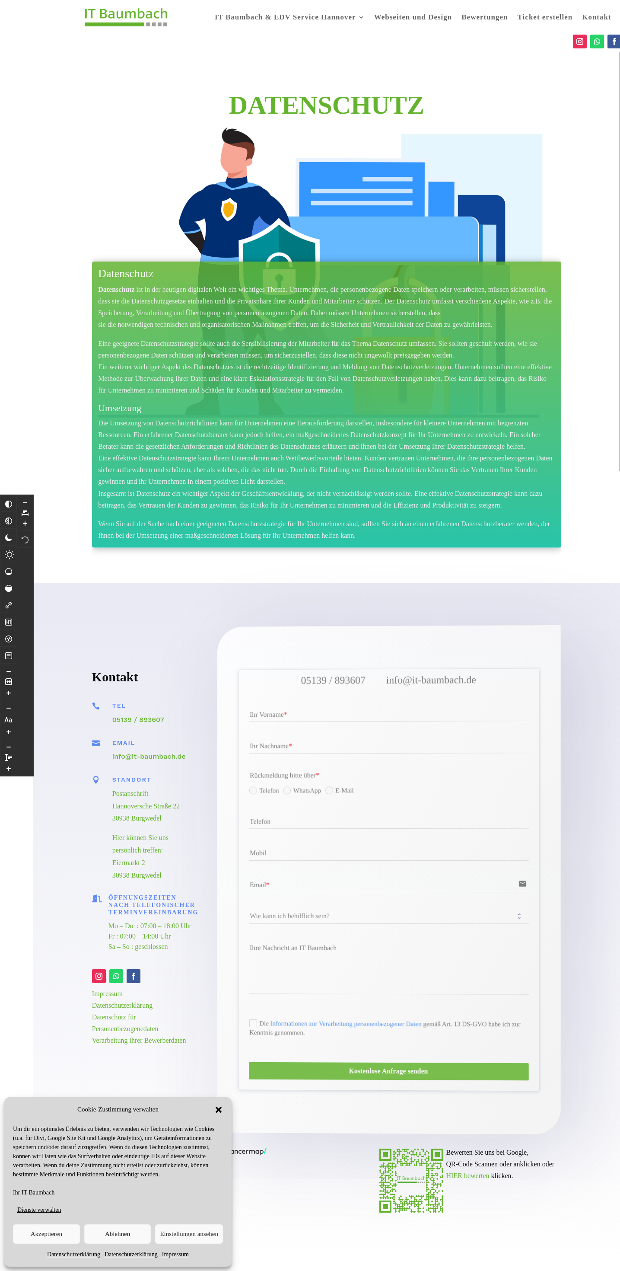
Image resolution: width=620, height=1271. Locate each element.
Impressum (175, 1254)
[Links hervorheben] (8, 604)
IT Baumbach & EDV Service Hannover (285, 17)
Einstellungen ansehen (189, 1233)
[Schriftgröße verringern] (8, 707)
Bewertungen (484, 17)
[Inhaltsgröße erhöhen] (8, 692)
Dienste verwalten (39, 1210)
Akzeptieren (46, 1233)
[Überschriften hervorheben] (8, 621)
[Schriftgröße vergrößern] (8, 731)
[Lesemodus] (8, 655)
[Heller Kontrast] (9, 553)
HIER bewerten (468, 1175)
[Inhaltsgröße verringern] (8, 671)
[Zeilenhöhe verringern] (8, 746)
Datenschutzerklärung (73, 1254)
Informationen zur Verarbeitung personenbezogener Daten (360, 1020)
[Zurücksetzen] (25, 539)
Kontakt (596, 17)
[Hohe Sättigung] (8, 587)
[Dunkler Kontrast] (8, 537)
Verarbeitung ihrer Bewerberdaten (139, 1040)
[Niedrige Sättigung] (8, 570)
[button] (218, 1109)
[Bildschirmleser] (8, 638)
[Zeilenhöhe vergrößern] (8, 768)
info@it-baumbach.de (149, 756)
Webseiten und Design (413, 17)
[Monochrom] (8, 520)
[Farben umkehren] (8, 503)
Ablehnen (117, 1233)
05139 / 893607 (138, 719)
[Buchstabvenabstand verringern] (25, 502)
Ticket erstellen (545, 17)
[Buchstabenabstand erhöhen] (25, 523)
